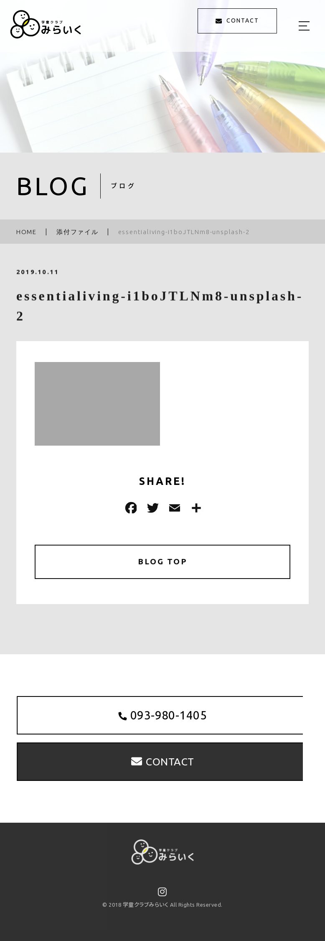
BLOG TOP (162, 562)
